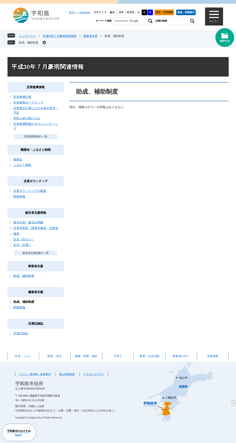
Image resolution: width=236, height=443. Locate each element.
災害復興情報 (36, 87)
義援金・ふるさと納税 (36, 149)
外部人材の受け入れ (26, 118)
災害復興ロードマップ (28, 102)
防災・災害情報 (164, 12)
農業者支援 (90, 36)
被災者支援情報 (35, 212)
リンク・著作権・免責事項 (35, 374)
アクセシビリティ (93, 374)
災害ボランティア (36, 181)
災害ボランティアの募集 (29, 191)
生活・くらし (23, 356)
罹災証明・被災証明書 (28, 222)
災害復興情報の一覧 (35, 136)
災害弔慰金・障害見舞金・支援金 (35, 228)
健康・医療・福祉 (86, 356)
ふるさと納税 (22, 165)
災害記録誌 (35, 323)
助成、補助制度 (28, 42)
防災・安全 (55, 356)
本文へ (73, 12)
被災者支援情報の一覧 (35, 252)
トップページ (27, 36)
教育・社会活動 (149, 356)
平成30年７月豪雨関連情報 (60, 36)
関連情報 (19, 196)
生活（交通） (22, 245)
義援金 (17, 159)
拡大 (112, 12)
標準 (121, 12)
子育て (118, 356)
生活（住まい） (23, 239)
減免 (16, 233)
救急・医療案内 (186, 12)
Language (84, 12)
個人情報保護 (67, 374)
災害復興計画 (22, 97)
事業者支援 (35, 266)
